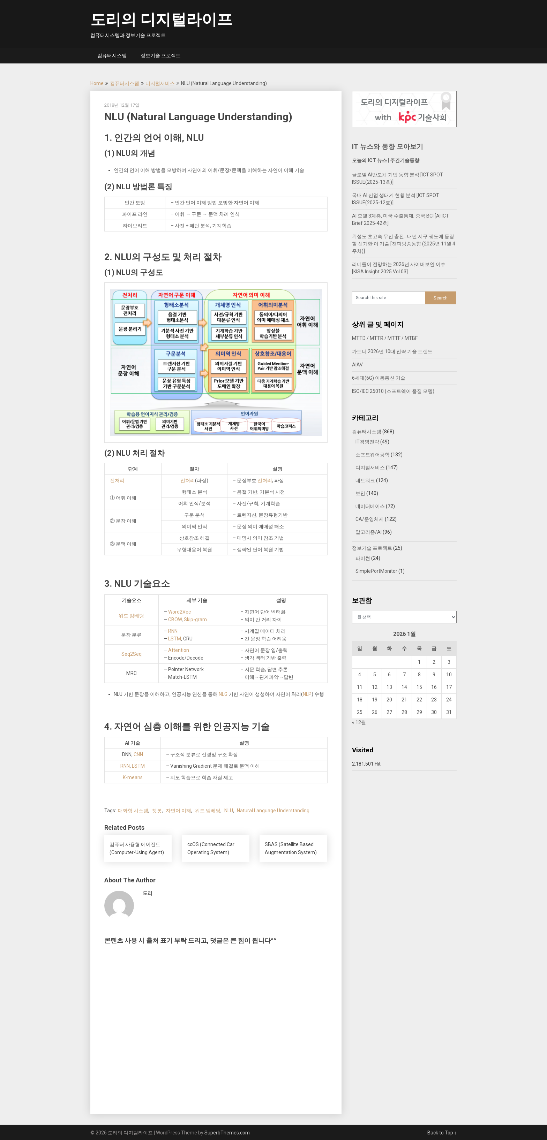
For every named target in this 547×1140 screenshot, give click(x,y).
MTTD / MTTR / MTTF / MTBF (385, 338)
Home (97, 83)
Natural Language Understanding (273, 810)
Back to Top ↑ (442, 1132)
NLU (228, 810)
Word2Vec (179, 612)
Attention (178, 650)
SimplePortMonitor (376, 571)
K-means (133, 777)
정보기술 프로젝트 (161, 55)
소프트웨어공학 (372, 454)
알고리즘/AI (368, 532)
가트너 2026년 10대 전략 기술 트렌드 (392, 351)
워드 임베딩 (131, 615)
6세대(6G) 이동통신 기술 (378, 378)
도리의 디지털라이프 (161, 19)
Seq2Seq (131, 654)
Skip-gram (195, 619)
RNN (173, 631)
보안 (360, 493)
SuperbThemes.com (227, 1132)
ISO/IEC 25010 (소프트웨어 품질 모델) (393, 391)
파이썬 (362, 558)
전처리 (117, 480)
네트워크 (365, 480)
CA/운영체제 (369, 519)
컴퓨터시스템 (112, 55)
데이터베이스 (370, 506)
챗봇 (157, 810)
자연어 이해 (178, 810)
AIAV (357, 364)
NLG (223, 694)
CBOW (175, 619)
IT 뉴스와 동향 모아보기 (387, 147)
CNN (138, 754)
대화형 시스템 (133, 810)
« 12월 (359, 722)
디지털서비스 (160, 83)
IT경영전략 (367, 441)
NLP (307, 694)
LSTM (174, 638)
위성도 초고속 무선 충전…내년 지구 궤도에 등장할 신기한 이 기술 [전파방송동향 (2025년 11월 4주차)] (403, 244)
